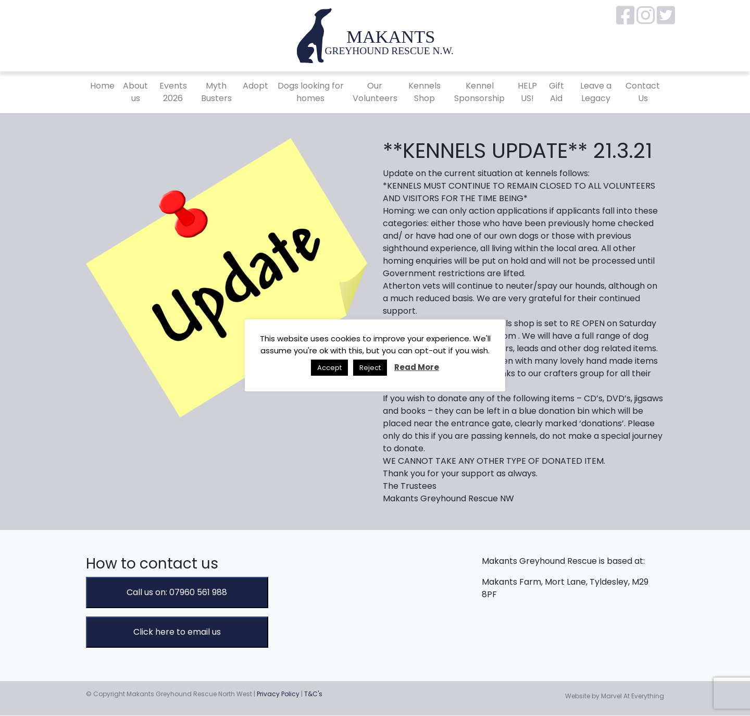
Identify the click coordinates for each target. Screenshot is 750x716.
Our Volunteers (375, 92)
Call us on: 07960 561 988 (177, 592)
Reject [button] (370, 368)
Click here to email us (177, 632)
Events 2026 (173, 92)
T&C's (313, 693)
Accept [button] (329, 368)
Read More (416, 367)
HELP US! (527, 92)
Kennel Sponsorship (479, 92)
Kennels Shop (424, 92)
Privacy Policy (278, 693)
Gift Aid (556, 92)
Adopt (255, 86)
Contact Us (643, 92)
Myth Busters (216, 92)
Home (102, 86)
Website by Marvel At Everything (614, 696)
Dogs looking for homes (311, 92)
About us (135, 92)
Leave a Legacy (595, 92)
